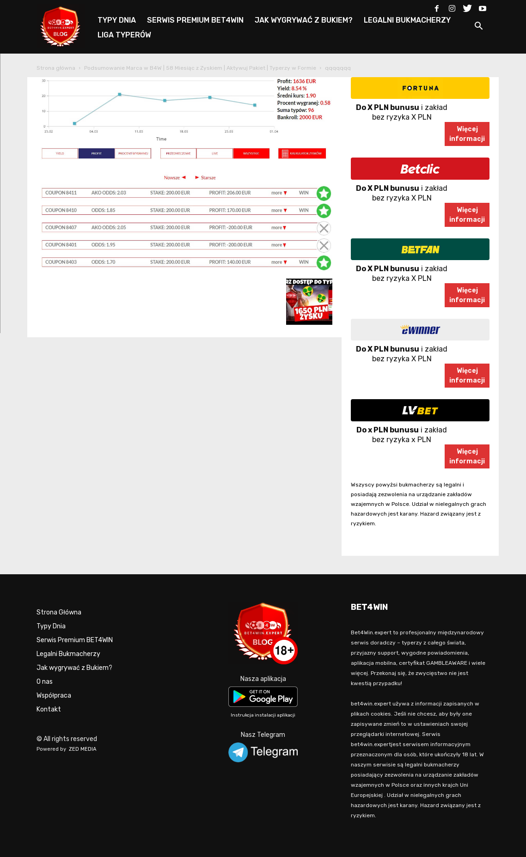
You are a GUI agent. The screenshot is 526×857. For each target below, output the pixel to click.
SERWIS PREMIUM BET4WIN (195, 20)
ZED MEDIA (83, 749)
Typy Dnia (51, 626)
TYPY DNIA (117, 20)
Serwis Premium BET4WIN (75, 640)
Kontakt (49, 709)
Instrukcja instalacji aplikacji (263, 715)
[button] (478, 27)
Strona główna (56, 68)
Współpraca (54, 695)
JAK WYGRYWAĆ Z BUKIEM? (304, 20)
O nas (45, 682)
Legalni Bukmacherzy (68, 654)
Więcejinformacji (467, 134)
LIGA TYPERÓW (124, 34)
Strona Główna (59, 612)
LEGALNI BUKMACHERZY (407, 20)
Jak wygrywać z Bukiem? (74, 668)
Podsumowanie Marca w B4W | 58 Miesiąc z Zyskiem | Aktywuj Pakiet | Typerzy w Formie (200, 68)
